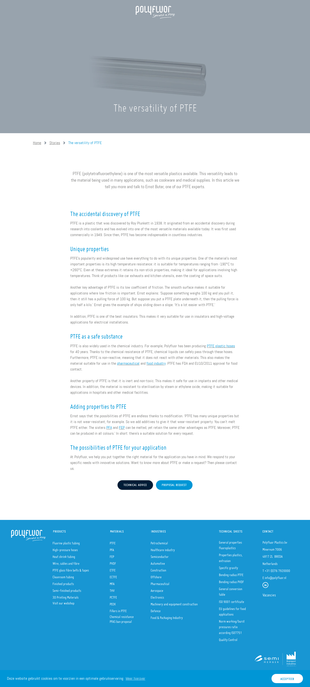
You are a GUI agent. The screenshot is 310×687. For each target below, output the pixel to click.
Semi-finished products (67, 589)
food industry (156, 363)
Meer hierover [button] (135, 678)
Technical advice (135, 483)
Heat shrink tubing (64, 555)
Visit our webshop (63, 601)
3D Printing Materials (65, 596)
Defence (156, 609)
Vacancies (269, 593)
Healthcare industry (163, 548)
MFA (112, 582)
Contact (268, 530)
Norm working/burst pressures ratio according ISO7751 (232, 625)
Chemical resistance (122, 615)
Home (46, 27)
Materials (117, 530)
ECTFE (113, 575)
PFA (109, 427)
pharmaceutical (128, 363)
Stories (54, 142)
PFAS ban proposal (121, 620)
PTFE (113, 541)
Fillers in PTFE (118, 609)
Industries (158, 530)
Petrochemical (159, 541)
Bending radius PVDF (231, 580)
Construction (158, 568)
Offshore (156, 575)
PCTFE (113, 596)
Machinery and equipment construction (174, 602)
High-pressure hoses (65, 548)
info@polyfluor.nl (275, 576)
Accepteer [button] (287, 677)
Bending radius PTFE (231, 573)
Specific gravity (228, 566)
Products (94, 27)
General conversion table (230, 590)
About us (68, 27)
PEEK (113, 602)
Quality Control (228, 638)
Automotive (158, 562)
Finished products (63, 582)
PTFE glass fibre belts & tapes (71, 568)
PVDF (113, 562)
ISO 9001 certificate (231, 600)
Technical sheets (230, 530)
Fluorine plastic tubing (66, 541)
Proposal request (174, 483)
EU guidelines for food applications (232, 610)
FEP (122, 427)
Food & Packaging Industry (167, 616)
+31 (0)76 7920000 (277, 569)
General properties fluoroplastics (230, 544)
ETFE (113, 568)
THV (112, 589)
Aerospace (157, 589)
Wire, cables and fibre (66, 562)
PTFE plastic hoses (221, 345)
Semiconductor (160, 555)
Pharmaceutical (160, 582)
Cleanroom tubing (63, 575)
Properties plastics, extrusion (230, 556)
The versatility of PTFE (85, 142)
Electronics (157, 596)
